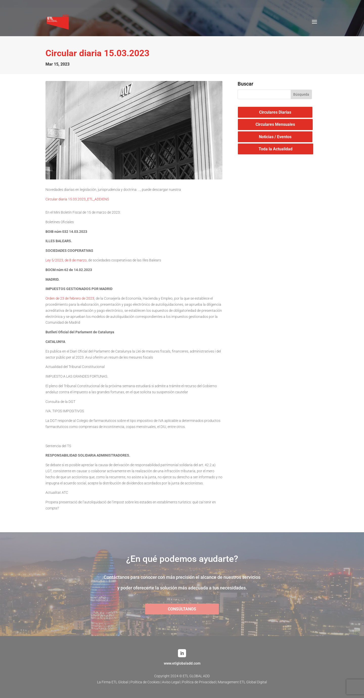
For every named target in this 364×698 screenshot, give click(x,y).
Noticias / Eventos (275, 136)
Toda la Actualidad (275, 149)
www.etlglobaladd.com (182, 663)
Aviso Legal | (172, 682)
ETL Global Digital (253, 682)
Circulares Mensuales (275, 124)
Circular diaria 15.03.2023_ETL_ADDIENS (77, 199)
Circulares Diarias (275, 112)
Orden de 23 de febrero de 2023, (70, 298)
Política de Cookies (145, 682)
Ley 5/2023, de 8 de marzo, (66, 260)
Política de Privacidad (199, 682)
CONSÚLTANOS (182, 609)
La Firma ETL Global (112, 682)
